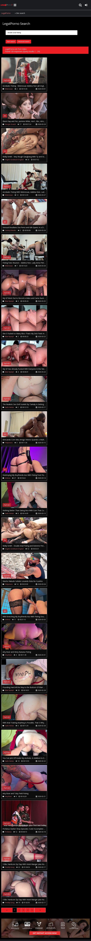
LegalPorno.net (7, 5)
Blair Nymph (9, 301)
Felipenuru (9, 443)
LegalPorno (6, 13)
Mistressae (9, 89)
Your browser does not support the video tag (27, 72)
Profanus (8, 832)
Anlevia (7, 478)
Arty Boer (8, 655)
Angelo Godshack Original (14, 160)
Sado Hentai (9, 407)
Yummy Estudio (10, 230)
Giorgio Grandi (10, 124)
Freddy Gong (9, 867)
